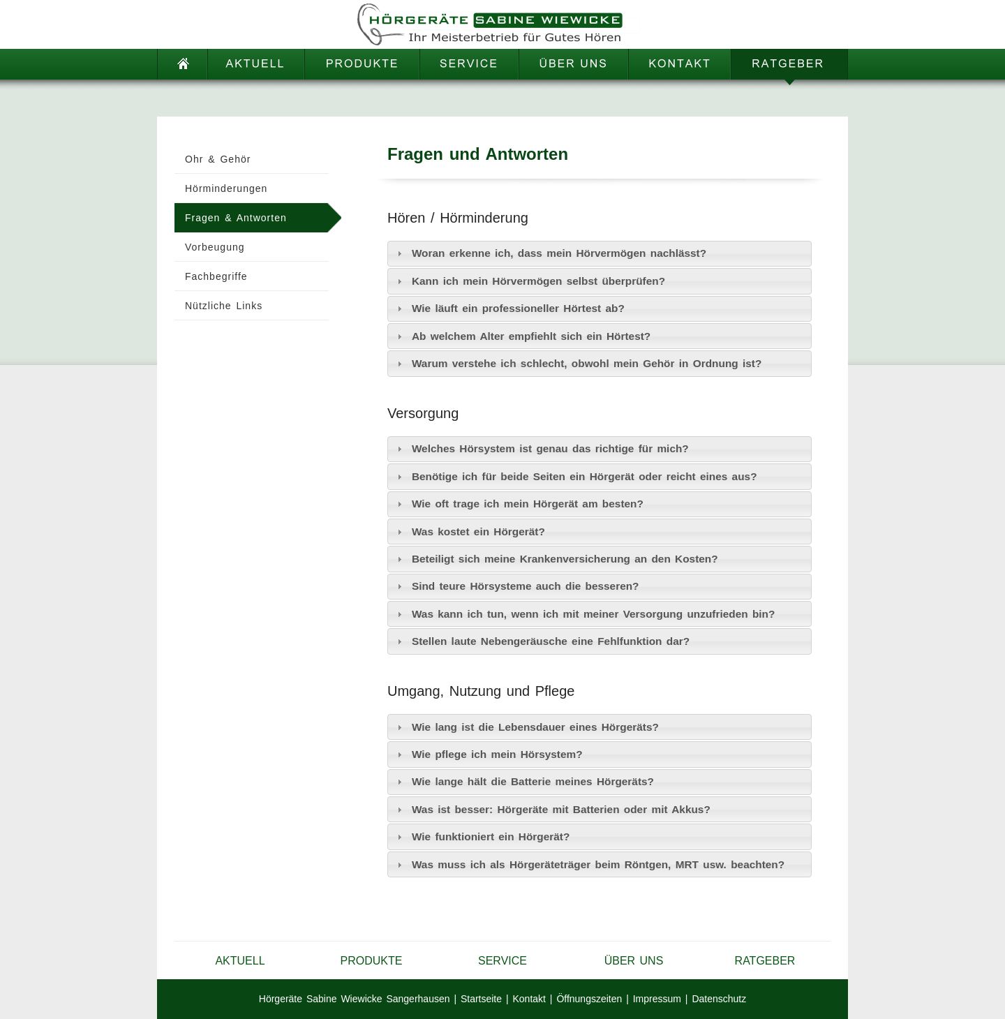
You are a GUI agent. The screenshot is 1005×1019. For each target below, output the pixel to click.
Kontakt (528, 998)
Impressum (657, 998)
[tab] (599, 254)
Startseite (481, 998)
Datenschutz (719, 998)
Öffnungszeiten (589, 998)
